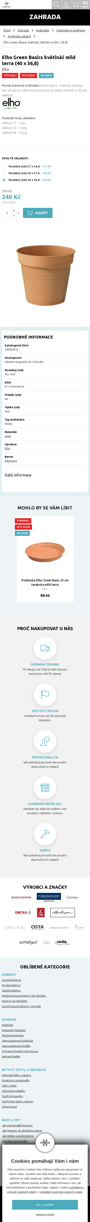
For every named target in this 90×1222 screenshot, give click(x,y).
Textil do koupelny (12, 1096)
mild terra (11, 460)
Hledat (56, 4)
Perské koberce (11, 985)
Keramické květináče (14, 1030)
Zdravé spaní (9, 1106)
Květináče (42, 30)
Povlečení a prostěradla (15, 1080)
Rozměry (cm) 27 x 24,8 (24, 166)
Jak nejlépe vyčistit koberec (18, 1135)
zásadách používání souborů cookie (61, 1192)
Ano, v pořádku (45, 1204)
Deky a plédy (9, 1085)
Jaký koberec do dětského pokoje (22, 1130)
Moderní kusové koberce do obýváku (24, 995)
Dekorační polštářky (13, 1090)
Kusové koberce (11, 980)
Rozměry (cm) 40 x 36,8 (24, 179)
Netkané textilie (11, 1056)
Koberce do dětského (14, 1001)
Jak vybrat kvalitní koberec (17, 1125)
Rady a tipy (11, 1120)
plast (8, 436)
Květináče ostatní (19, 36)
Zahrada (23, 30)
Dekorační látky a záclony (16, 1075)
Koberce (9, 974)
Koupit (42, 213)
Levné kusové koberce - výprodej (21, 1006)
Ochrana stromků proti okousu (20, 1051)
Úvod (6, 30)
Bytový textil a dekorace (24, 1069)
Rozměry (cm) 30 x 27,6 (24, 173)
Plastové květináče (13, 1035)
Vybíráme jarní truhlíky (14, 1141)
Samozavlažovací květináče (17, 1040)
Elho (7, 448)
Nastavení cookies (45, 1214)
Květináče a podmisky (70, 30)
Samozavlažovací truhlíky (16, 1046)
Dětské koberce (11, 990)
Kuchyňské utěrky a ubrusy (17, 1101)
